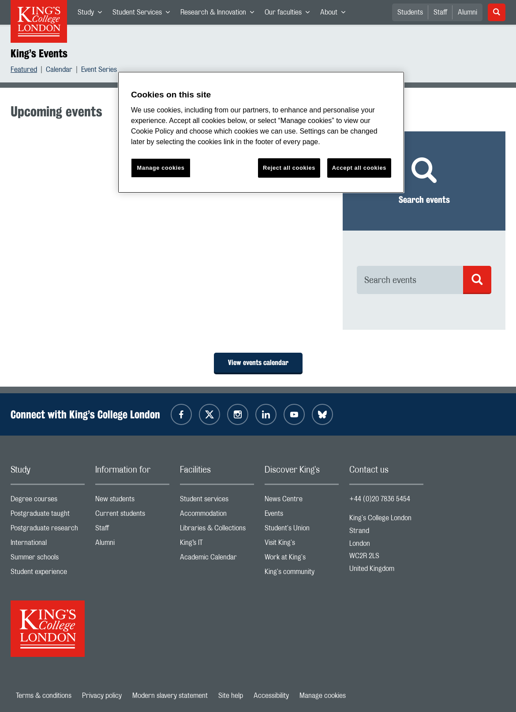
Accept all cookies (359, 167)
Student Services (143, 14)
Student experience (48, 573)
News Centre (302, 501)
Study (92, 14)
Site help (230, 695)
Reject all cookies (289, 167)
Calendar (59, 70)
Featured (24, 70)
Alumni (467, 12)
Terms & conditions (43, 695)
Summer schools (48, 559)
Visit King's (302, 544)
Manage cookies (322, 695)
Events (302, 515)
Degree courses (48, 501)
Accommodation (217, 515)
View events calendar (258, 363)
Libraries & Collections (217, 530)
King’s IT (217, 544)
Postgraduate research (48, 530)
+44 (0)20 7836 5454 (379, 499)
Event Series (99, 70)
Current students (132, 515)
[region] (261, 132)
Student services (217, 501)
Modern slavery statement (170, 695)
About (335, 14)
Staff (440, 12)
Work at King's (302, 559)
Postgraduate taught (48, 515)
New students (132, 501)
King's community (302, 573)
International (48, 544)
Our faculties (290, 14)
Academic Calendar (217, 559)
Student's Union (302, 530)
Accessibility (271, 695)
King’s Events (39, 53)
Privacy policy (102, 695)
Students (410, 12)
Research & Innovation (219, 14)
